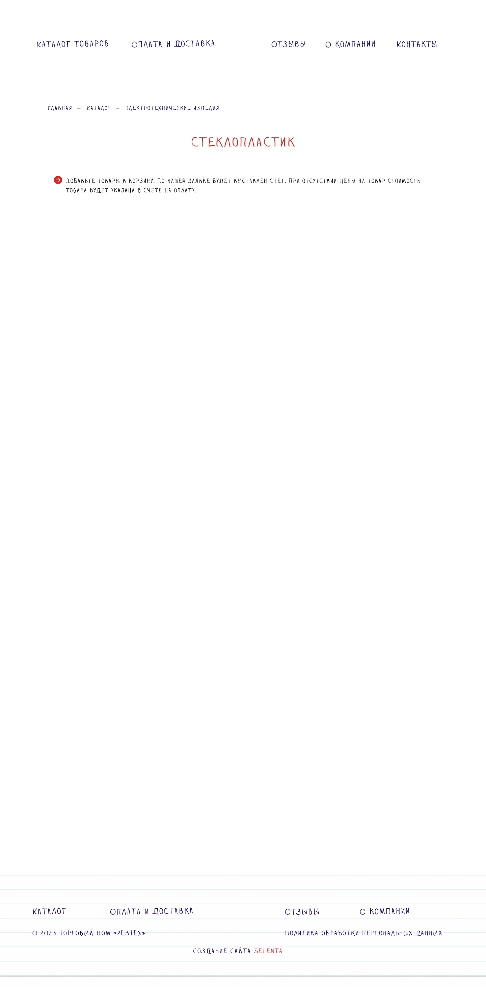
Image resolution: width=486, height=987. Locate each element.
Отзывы (288, 44)
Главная (59, 108)
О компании (350, 45)
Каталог (98, 108)
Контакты (417, 44)
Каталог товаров (72, 44)
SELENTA (268, 951)
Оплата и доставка (173, 44)
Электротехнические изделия (172, 108)
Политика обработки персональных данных (363, 933)
